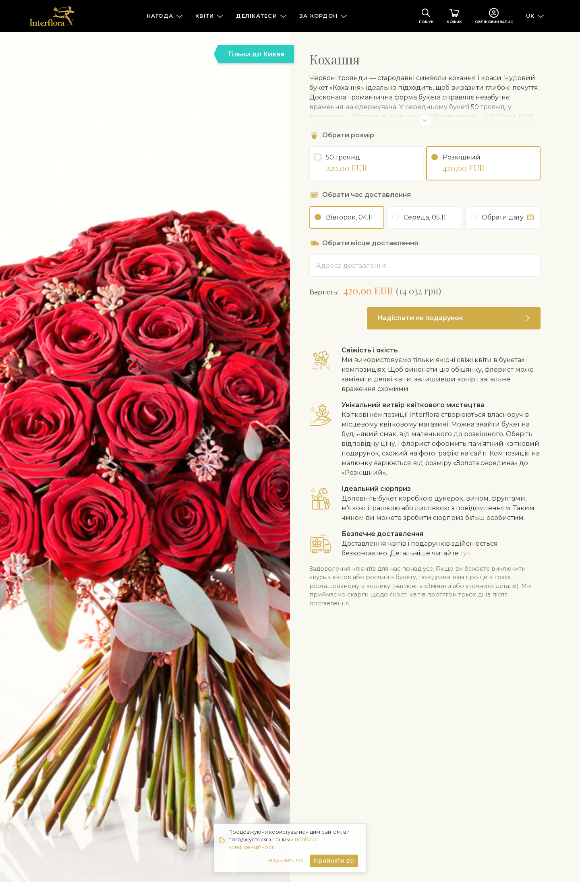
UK (530, 15)
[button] (454, 318)
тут (465, 553)
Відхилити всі (286, 860)
